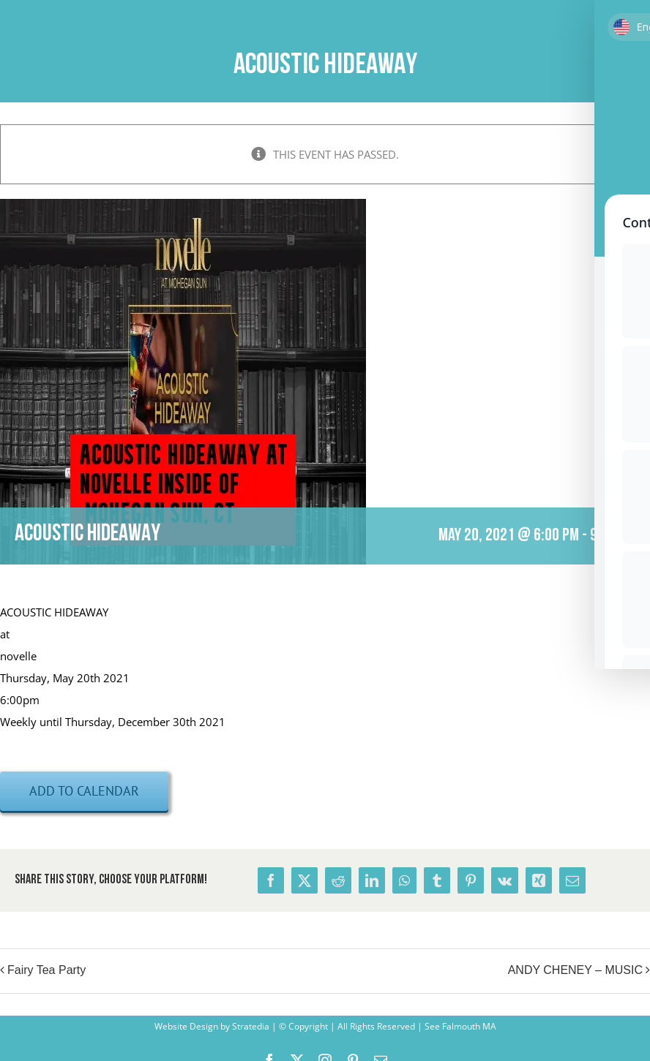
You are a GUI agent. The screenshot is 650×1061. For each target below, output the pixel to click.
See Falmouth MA (459, 1026)
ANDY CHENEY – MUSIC (575, 970)
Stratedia (250, 1026)
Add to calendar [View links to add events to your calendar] (84, 790)
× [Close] (641, 133)
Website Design (186, 1026)
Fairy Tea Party (46, 970)
